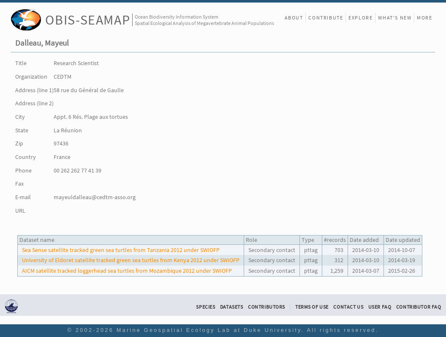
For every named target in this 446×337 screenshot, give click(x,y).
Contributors (266, 307)
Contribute (325, 17)
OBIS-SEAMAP (87, 19)
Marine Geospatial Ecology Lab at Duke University (209, 330)
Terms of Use (312, 307)
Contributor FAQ (418, 307)
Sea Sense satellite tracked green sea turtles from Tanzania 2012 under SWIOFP (121, 250)
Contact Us (348, 307)
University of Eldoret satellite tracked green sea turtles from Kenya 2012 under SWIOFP (130, 260)
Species (205, 307)
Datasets (231, 307)
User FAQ (380, 307)
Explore (360, 17)
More (424, 17)
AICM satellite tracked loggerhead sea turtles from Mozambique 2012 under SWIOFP (127, 270)
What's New (394, 17)
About (294, 17)
